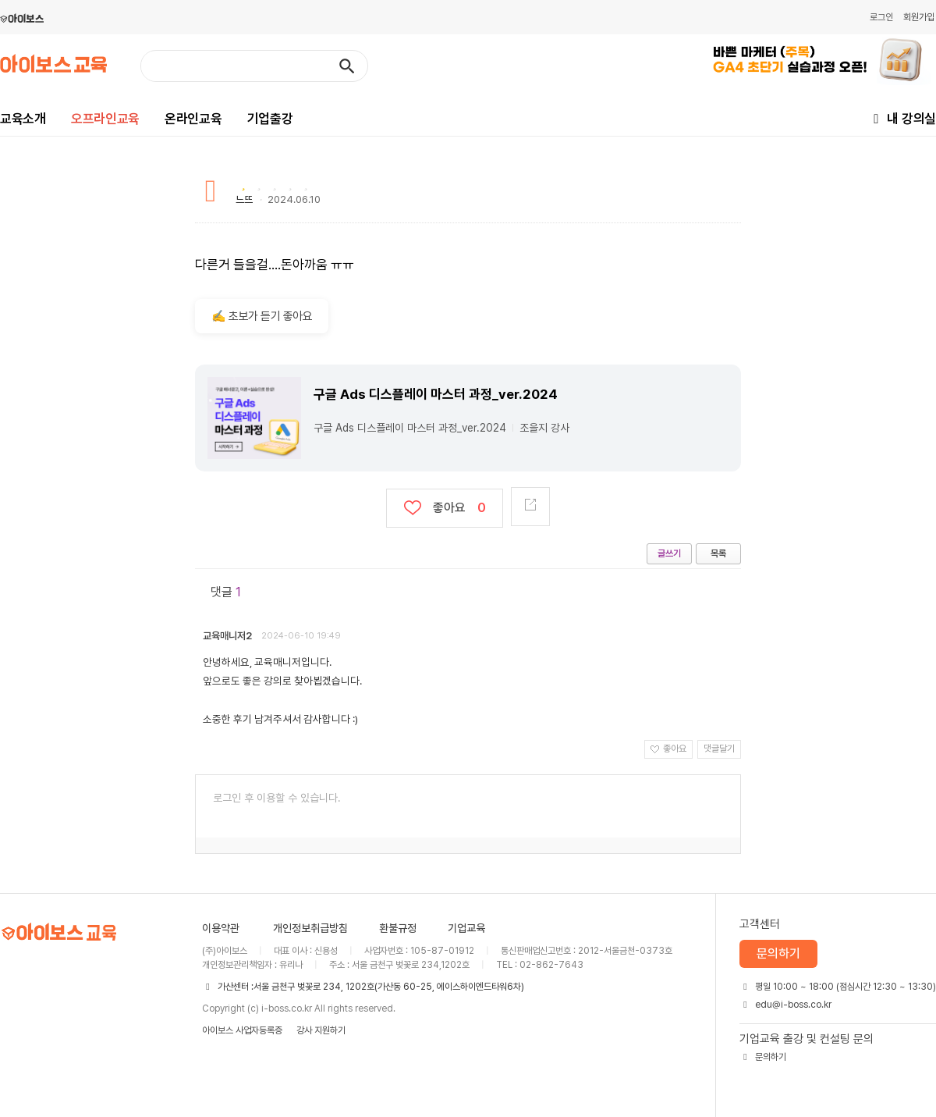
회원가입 (918, 17)
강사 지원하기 (321, 1030)
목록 (718, 553)
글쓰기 (669, 553)
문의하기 (778, 953)
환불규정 (398, 928)
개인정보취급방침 (310, 928)
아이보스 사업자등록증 (242, 1030)
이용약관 (220, 928)
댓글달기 (719, 748)
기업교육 (466, 928)
